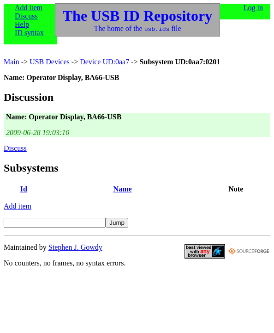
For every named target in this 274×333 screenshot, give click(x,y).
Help (22, 24)
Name (122, 189)
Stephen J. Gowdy (75, 247)
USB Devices (50, 62)
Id (23, 189)
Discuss (26, 16)
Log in (253, 8)
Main (11, 62)
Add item (28, 8)
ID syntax (29, 33)
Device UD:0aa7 (104, 62)
